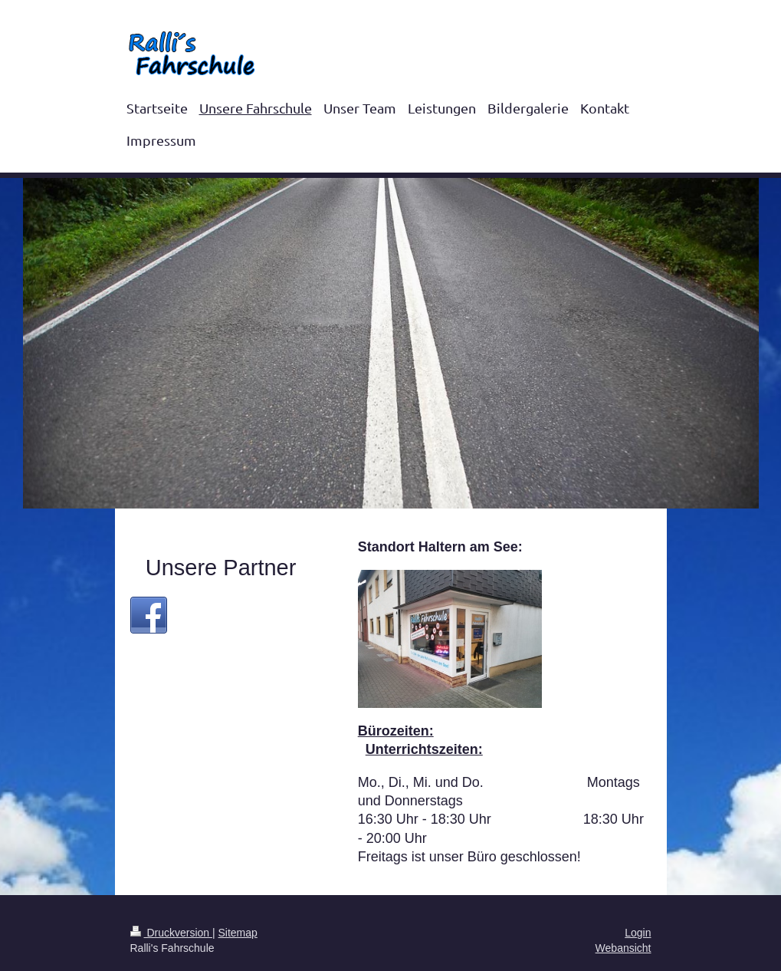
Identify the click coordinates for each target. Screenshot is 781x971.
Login (638, 933)
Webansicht (623, 948)
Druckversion (171, 933)
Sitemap (238, 933)
